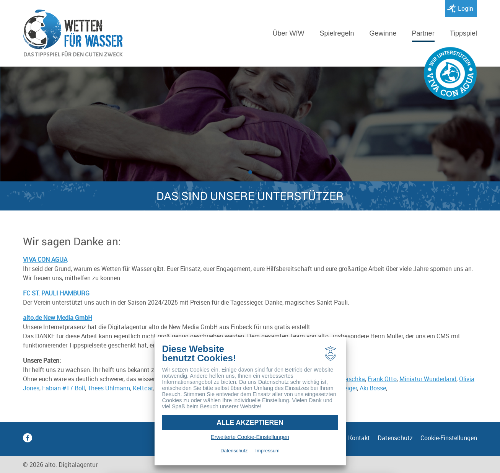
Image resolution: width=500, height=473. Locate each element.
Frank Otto (382, 379)
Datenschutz (395, 438)
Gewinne (383, 33)
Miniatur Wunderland (427, 379)
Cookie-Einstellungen (448, 438)
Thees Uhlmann (109, 388)
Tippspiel (463, 33)
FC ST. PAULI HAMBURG (56, 293)
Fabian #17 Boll (63, 388)
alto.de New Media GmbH (57, 317)
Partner (423, 33)
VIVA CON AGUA (45, 259)
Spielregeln (336, 33)
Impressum (267, 450)
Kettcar (143, 388)
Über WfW (288, 33)
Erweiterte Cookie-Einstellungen (250, 437)
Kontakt (359, 438)
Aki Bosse (373, 388)
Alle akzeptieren (250, 422)
